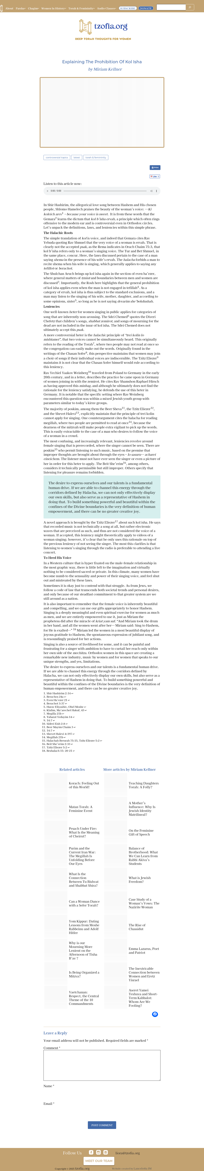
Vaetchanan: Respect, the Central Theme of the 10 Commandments (84, 997)
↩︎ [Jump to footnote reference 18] (74, 750)
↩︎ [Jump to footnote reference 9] (54, 720)
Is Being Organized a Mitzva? (84, 974)
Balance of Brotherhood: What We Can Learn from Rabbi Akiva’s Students (143, 855)
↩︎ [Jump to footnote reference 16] (72, 744)
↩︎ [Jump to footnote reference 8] (74, 717)
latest (77, 157)
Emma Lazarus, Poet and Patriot (144, 950)
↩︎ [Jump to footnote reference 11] (75, 727)
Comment (52, 1048)
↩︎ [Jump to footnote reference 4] (66, 703)
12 (152, 408)
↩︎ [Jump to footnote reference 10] (67, 723)
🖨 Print (155, 167)
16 (124, 462)
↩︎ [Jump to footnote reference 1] (72, 693)
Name (49, 1086)
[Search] (190, 7)
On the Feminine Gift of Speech (141, 832)
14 (130, 422)
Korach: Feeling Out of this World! (84, 785)
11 (123, 408)
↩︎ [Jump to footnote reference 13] (74, 733)
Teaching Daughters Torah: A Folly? (144, 785)
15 (56, 449)
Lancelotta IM (143, 1168)
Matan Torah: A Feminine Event (80, 808)
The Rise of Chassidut (137, 927)
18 (74, 629)
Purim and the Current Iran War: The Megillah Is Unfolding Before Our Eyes (82, 855)
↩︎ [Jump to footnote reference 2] (65, 696)
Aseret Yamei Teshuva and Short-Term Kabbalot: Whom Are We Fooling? (143, 997)
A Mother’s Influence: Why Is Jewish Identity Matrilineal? (142, 808)
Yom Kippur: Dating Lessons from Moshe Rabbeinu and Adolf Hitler (84, 927)
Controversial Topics (57, 157)
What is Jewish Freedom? (140, 879)
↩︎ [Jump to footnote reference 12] (54, 730)
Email (49, 1103)
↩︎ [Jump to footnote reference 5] (85, 706)
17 (116, 521)
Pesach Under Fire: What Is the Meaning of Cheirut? (84, 832)
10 (89, 372)
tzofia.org (82, 1168)
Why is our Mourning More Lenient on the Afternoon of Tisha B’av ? (83, 950)
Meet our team (98, 1161)
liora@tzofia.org (128, 1153)
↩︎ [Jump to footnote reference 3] (69, 700)
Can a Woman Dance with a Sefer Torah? (84, 903)
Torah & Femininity (96, 157)
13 (77, 412)
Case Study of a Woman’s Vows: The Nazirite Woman (144, 903)
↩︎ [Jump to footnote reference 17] (69, 747)
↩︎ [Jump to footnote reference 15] (101, 740)
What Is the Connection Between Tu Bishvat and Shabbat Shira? (83, 879)
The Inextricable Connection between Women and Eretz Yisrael (144, 974)
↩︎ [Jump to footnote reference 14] (65, 737)
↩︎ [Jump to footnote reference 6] (86, 710)
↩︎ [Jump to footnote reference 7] (63, 713)
